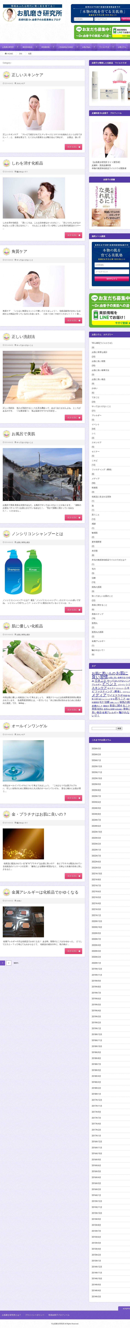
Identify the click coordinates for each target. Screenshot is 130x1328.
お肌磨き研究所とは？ (11, 1315)
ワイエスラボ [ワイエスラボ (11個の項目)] (115, 695)
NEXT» (16, 963)
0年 (20, 54)
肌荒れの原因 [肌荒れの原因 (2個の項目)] (109, 709)
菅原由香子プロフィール (59, 1315)
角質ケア (19, 251)
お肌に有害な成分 (23, 542)
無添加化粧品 (27, 47)
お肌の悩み (86, 47)
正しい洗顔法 (23, 336)
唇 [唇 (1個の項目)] (111, 699)
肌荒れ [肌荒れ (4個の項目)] (100, 709)
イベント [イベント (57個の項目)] (109, 684)
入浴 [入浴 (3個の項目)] (96, 699)
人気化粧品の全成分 (65, 47)
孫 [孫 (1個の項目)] (113, 699)
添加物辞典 (45, 47)
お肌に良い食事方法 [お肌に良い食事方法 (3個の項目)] (117, 677)
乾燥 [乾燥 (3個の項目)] (125, 695)
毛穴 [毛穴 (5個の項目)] (101, 702)
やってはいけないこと (25, 260)
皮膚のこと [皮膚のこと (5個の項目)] (97, 705)
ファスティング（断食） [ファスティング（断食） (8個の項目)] (108, 691)
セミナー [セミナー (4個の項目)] (111, 688)
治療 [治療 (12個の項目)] (107, 702)
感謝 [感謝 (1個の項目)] (127, 699)
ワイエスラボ (104, 47)
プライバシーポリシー (34, 1315)
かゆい (19, 901)
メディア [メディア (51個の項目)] (99, 695)
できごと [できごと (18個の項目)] (101, 680)
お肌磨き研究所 (8, 47)
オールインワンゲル (29, 726)
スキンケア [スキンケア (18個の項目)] (99, 688)
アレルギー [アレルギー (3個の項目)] (96, 684)
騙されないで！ (22, 172)
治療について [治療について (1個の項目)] (114, 702)
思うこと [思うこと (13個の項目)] (120, 698)
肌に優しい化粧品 (27, 626)
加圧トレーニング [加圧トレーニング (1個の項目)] (104, 699)
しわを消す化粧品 (27, 163)
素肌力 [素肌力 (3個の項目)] (106, 706)
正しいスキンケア (27, 75)
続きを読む (72, 147)
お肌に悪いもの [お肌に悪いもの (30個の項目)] (104, 673)
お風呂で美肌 (23, 434)
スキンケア (21, 83)
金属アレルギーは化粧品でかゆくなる (45, 892)
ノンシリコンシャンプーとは (37, 534)
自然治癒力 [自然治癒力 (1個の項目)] (119, 709)
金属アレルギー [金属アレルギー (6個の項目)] (110, 712)
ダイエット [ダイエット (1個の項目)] (120, 688)
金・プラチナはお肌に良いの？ (39, 814)
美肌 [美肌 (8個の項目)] (94, 709)
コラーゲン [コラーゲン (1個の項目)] (121, 685)
